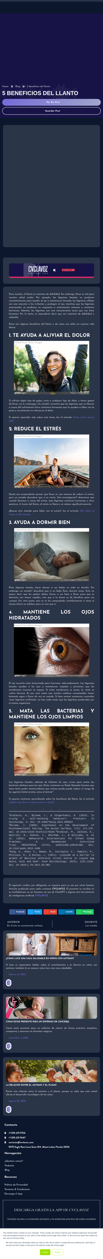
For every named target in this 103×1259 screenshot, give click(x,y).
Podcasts (9, 1162)
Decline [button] (58, 1252)
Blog (17, 86)
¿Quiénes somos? (14, 1158)
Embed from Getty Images (28, 343)
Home (5, 86)
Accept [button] (45, 1252)
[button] (17, 908)
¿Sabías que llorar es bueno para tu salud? (31, 802)
